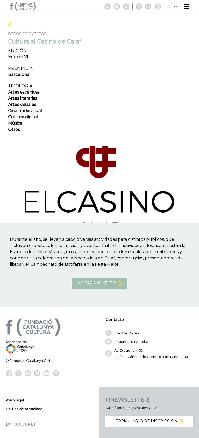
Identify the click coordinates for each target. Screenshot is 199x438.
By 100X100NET (20, 424)
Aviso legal (15, 400)
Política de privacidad (24, 409)
